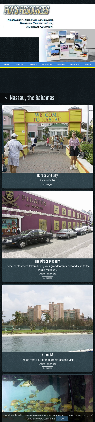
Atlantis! (47, 355)
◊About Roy (60, 64)
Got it (63, 418)
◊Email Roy (74, 64)
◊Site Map (88, 64)
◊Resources (47, 64)
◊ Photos (20, 64)
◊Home (6, 64)
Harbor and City (47, 177)
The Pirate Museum (47, 261)
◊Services (33, 64)
